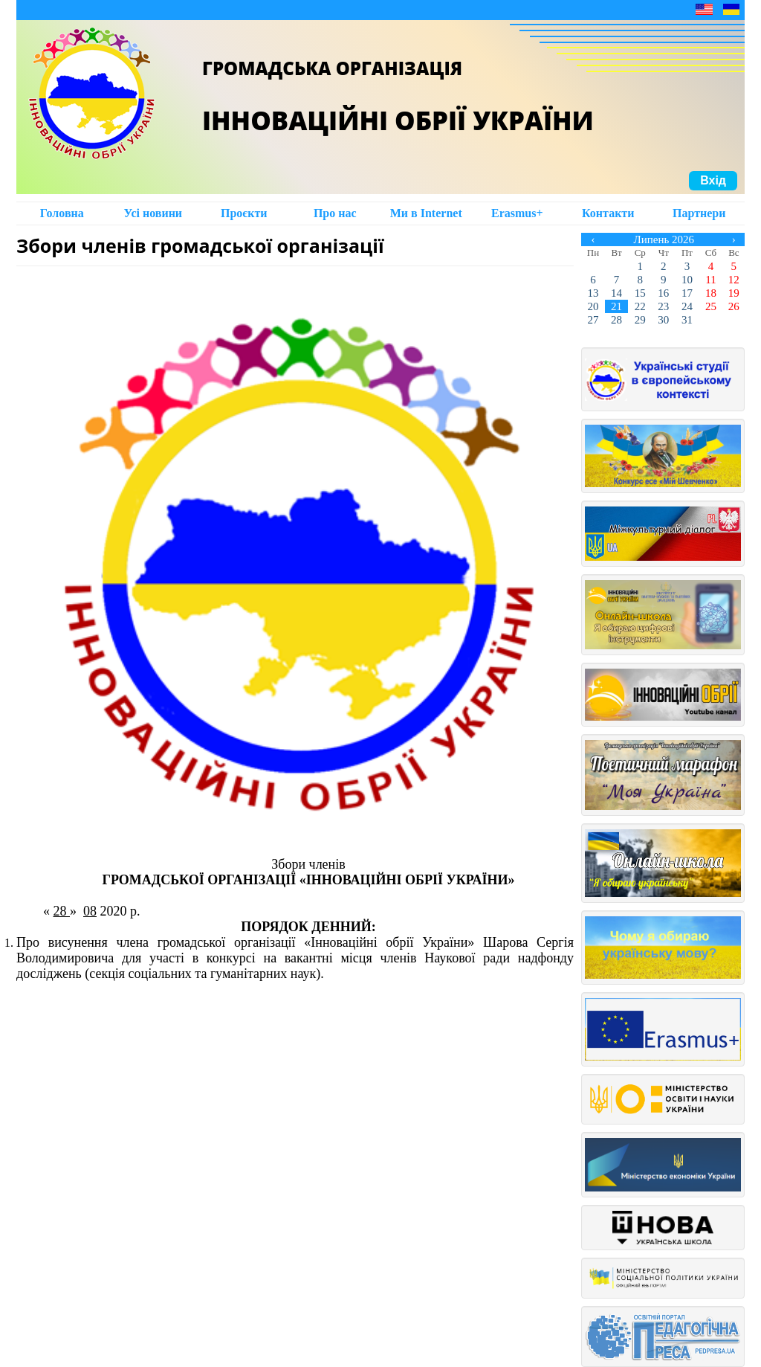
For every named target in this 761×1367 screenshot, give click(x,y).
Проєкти (244, 213)
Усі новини (152, 213)
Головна (62, 213)
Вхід (713, 180)
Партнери (699, 213)
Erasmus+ (517, 213)
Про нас (335, 213)
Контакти (608, 213)
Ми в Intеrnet (426, 213)
